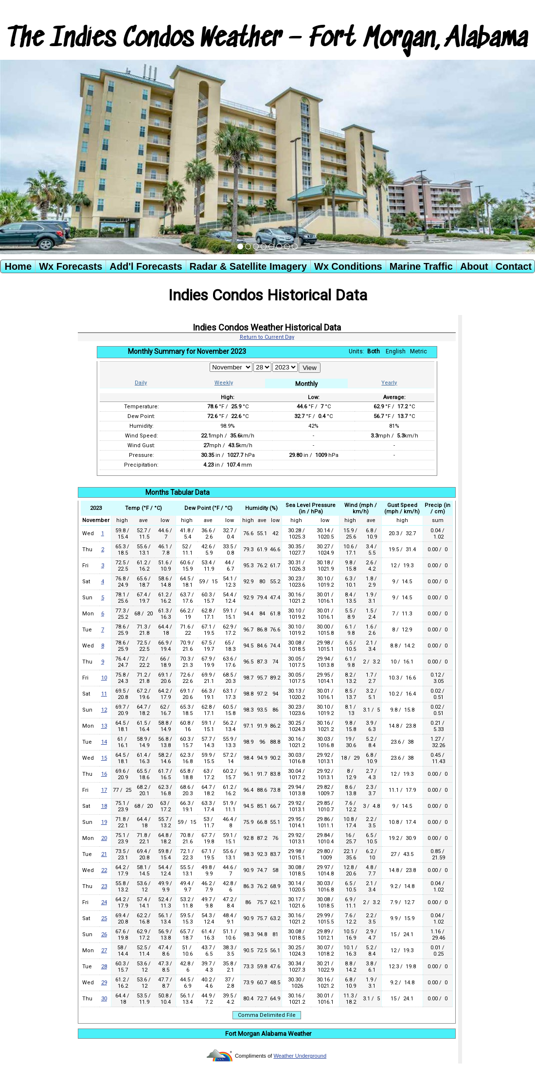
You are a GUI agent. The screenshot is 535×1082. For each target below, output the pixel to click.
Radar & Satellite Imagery (248, 266)
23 (104, 886)
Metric (418, 351)
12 (104, 710)
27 (104, 950)
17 (104, 790)
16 (104, 774)
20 (104, 838)
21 (104, 854)
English (396, 351)
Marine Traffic (421, 266)
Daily (141, 383)
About (474, 266)
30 (104, 998)
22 (104, 870)
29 (104, 982)
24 (104, 902)
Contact (514, 266)
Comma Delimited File (267, 1015)
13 (104, 726)
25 (104, 918)
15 (104, 758)
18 (104, 806)
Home (18, 266)
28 (104, 966)
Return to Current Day (267, 337)
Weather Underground (299, 1056)
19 (104, 822)
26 (104, 934)
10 (104, 678)
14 (104, 742)
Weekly (223, 383)
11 (104, 694)
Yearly (389, 383)
